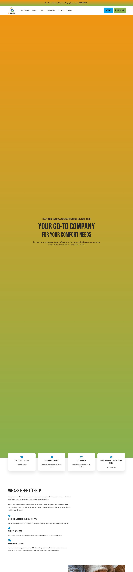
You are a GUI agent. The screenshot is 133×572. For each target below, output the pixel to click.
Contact (69, 10)
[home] (13, 10)
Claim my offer (83, 3)
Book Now (109, 10)
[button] (25, 10)
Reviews (34, 10)
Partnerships (51, 10)
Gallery (42, 10)
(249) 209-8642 (120, 10)
